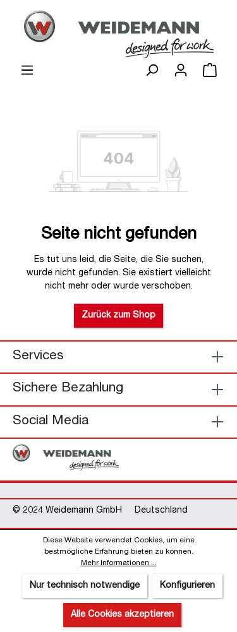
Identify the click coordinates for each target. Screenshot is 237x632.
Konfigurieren (187, 585)
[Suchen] (151, 70)
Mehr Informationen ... (119, 563)
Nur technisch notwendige (85, 585)
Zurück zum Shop (118, 315)
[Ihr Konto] (180, 70)
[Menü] (27, 70)
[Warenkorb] (209, 70)
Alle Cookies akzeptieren (122, 615)
